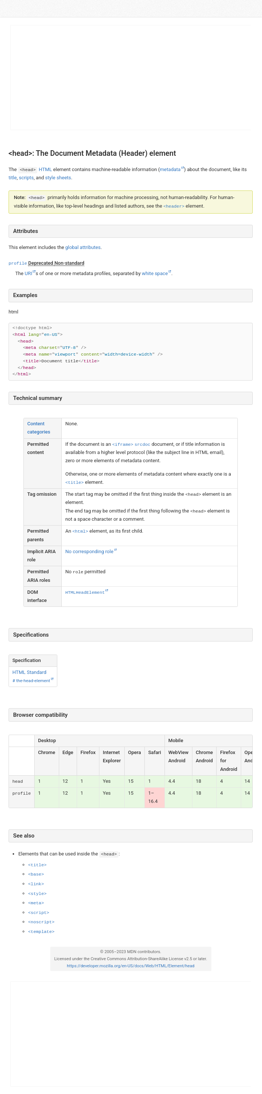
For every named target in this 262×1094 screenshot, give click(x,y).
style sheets (58, 177)
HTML (45, 169)
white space (155, 273)
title (13, 177)
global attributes (82, 247)
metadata (170, 169)
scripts (26, 177)
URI (28, 273)
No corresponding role (89, 551)
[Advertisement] (131, 77)
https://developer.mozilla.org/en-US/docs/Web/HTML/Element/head (130, 966)
